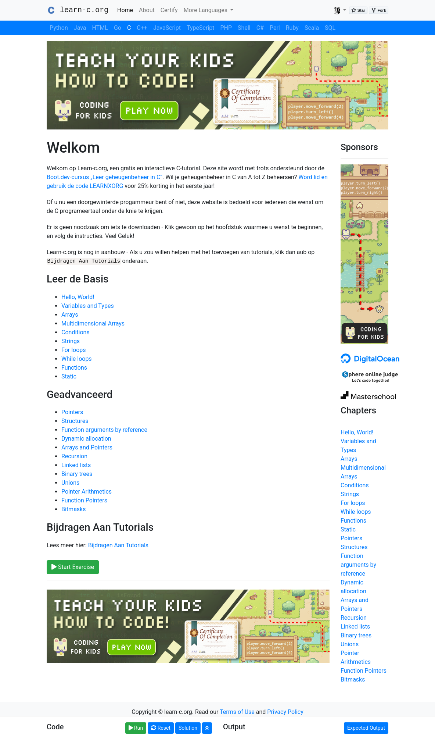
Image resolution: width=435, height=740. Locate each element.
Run (136, 728)
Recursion (74, 456)
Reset (160, 728)
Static (68, 376)
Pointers (72, 412)
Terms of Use (237, 711)
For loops (73, 349)
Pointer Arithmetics (86, 491)
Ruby (292, 27)
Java (80, 27)
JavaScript (167, 27)
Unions (70, 482)
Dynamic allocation (86, 438)
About (147, 10)
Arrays (69, 314)
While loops (76, 358)
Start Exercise (72, 566)
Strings (70, 340)
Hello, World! (77, 296)
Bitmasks (73, 509)
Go (117, 27)
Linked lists (76, 465)
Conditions (75, 331)
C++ (142, 27)
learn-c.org (77, 10)
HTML (100, 27)
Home (126, 10)
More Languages (206, 10)
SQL (330, 27)
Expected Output (366, 728)
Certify (169, 10)
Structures (74, 420)
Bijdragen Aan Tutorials (118, 544)
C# (260, 27)
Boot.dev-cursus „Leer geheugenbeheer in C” (104, 177)
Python (59, 27)
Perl (275, 27)
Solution (188, 728)
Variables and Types (87, 305)
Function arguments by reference (104, 429)
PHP (226, 27)
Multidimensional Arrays (93, 323)
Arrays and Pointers (86, 447)
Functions (74, 367)
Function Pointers (84, 500)
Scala (312, 27)
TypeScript (200, 27)
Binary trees (76, 473)
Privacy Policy (285, 711)
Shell (244, 27)
